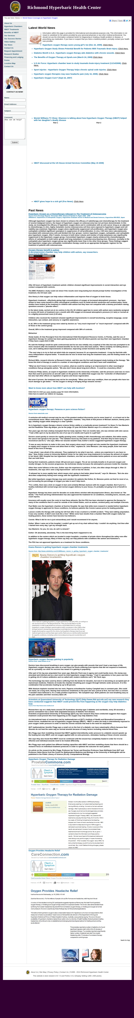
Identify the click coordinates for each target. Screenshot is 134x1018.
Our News (8, 45)
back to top (125, 940)
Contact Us (8, 48)
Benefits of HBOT (11, 32)
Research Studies (11, 54)
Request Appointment (13, 51)
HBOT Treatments (11, 29)
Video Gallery (9, 42)
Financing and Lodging (13, 57)
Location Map (9, 63)
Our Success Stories (12, 39)
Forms (7, 60)
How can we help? (15, 130)
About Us (8, 23)
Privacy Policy (53, 972)
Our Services (9, 36)
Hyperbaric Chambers (13, 26)
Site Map (43, 972)
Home (17, 18)
